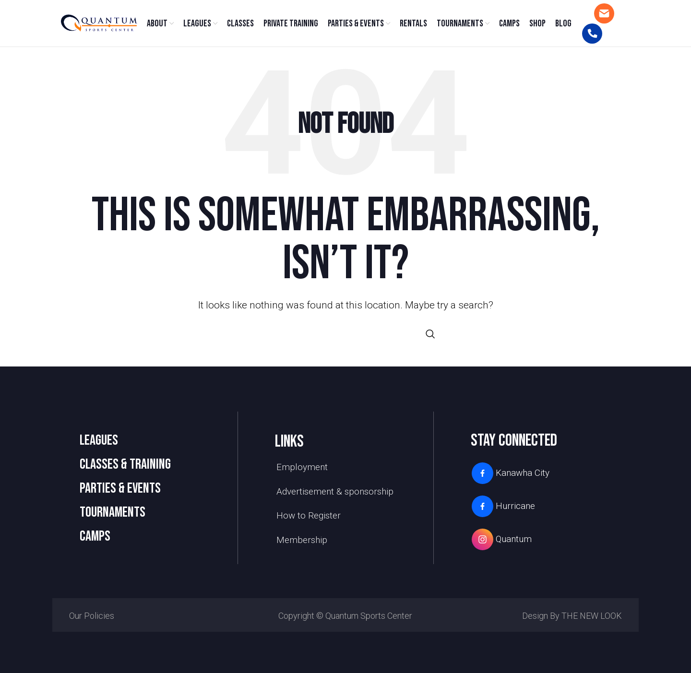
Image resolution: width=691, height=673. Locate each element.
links (289, 445)
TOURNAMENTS (112, 515)
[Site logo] (98, 24)
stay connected (514, 444)
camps (95, 539)
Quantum (501, 543)
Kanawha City (510, 476)
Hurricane (503, 509)
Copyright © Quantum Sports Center (345, 619)
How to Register (308, 518)
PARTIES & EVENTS (120, 491)
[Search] (345, 337)
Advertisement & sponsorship (334, 494)
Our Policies (91, 619)
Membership (301, 543)
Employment (302, 470)
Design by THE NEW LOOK (572, 619)
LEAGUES (99, 443)
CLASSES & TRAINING (125, 467)
